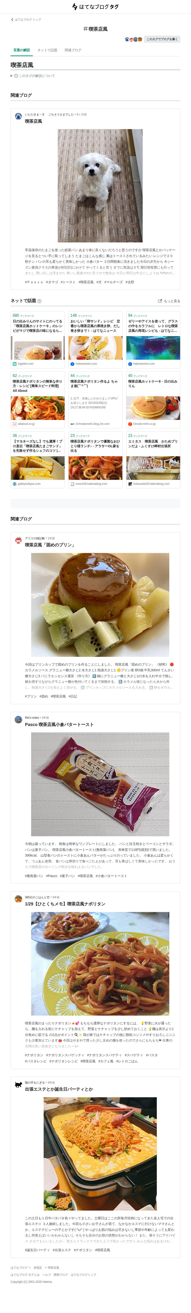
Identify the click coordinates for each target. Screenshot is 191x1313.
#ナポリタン (34, 1055)
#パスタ (152, 1055)
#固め (44, 696)
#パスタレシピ (36, 1061)
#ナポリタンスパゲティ (104, 1055)
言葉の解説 (21, 50)
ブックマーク (23, 315)
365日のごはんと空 (37, 897)
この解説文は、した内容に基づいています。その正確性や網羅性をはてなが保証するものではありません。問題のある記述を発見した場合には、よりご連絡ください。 (33, 76)
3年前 (45, 717)
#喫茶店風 (86, 282)
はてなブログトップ (83, 1274)
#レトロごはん (127, 1061)
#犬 (99, 282)
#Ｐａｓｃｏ (34, 282)
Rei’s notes (32, 717)
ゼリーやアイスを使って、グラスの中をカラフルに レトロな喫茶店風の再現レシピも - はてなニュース (153, 326)
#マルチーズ (113, 282)
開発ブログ (61, 1274)
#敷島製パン (34, 876)
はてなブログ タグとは (25, 1274)
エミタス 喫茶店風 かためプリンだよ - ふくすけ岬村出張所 (153, 443)
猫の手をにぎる (35, 1082)
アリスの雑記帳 (35, 538)
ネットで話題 (47, 50)
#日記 (73, 696)
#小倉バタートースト (111, 876)
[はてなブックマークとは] (39, 300)
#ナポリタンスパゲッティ (65, 1055)
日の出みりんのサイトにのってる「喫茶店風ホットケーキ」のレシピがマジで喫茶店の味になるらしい (37, 326)
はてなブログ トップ (26, 19)
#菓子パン (67, 876)
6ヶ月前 (82, 114)
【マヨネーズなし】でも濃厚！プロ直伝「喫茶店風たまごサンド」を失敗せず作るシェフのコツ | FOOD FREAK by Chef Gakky (37, 446)
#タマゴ (52, 282)
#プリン (31, 696)
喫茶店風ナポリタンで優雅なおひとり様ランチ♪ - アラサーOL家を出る (95, 445)
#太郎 (130, 282)
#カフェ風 (105, 1061)
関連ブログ (73, 50)
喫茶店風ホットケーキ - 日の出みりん (152, 384)
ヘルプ (46, 1274)
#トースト (68, 282)
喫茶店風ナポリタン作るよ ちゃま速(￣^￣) (94, 384)
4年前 (51, 1082)
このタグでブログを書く (162, 39)
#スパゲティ (134, 1055)
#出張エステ (62, 1250)
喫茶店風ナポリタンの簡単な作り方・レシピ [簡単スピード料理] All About (37, 386)
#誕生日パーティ (37, 1250)
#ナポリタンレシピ (64, 1061)
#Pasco (51, 876)
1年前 (51, 538)
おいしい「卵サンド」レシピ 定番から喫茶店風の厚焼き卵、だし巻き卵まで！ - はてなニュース (95, 325)
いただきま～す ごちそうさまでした (49, 114)
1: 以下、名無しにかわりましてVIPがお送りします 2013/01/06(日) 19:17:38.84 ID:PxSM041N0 (94, 403)
